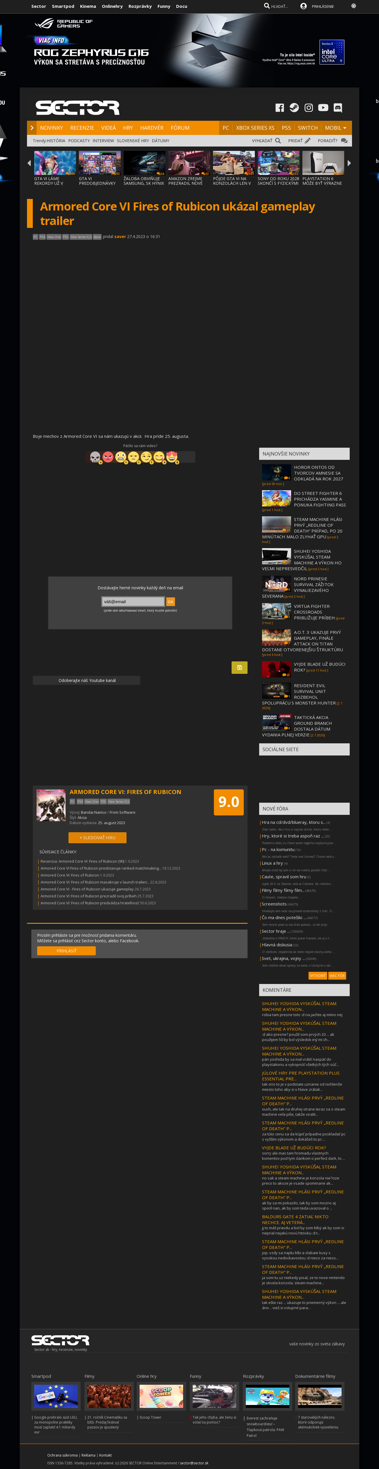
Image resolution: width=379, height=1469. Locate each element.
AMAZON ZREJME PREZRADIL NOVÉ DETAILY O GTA (185, 183)
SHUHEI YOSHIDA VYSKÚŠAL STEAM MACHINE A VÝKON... (299, 1006)
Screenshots (274, 904)
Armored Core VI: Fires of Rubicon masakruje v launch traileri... (95, 882)
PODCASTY (79, 140)
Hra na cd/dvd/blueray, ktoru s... (294, 822)
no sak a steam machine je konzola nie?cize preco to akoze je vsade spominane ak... (300, 1180)
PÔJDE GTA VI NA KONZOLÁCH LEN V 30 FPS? (232, 183)
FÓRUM (180, 127)
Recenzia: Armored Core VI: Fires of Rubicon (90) (82, 861)
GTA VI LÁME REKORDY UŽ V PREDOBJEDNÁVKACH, (56, 183)
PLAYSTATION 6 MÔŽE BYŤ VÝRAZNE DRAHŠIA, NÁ (322, 183)
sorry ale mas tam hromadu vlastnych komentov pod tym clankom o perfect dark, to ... (303, 1155)
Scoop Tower (150, 1417)
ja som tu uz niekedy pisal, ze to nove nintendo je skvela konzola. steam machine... (303, 1280)
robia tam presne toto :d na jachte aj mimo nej (302, 1014)
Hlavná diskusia (277, 944)
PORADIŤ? (327, 140)
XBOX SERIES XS (255, 127)
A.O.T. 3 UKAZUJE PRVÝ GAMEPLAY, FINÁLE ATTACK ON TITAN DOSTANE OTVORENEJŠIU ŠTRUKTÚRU (302, 640)
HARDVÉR (151, 127)
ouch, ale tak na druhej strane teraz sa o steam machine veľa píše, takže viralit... (303, 1111)
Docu (181, 6)
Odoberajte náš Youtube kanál (86, 680)
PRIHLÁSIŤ (67, 951)
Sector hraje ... (276, 931)
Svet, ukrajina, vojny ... (283, 958)
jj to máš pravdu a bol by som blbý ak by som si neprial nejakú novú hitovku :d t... (303, 1230)
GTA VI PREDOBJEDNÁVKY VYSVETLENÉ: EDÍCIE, (99, 183)
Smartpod (63, 6)
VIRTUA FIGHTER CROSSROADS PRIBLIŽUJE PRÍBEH (314, 612)
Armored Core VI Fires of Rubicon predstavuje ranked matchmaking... (101, 868)
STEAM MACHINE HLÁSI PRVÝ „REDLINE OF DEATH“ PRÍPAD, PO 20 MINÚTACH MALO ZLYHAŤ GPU (302, 527)
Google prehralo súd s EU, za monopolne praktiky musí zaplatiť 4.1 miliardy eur (55, 1425)
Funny (164, 6)
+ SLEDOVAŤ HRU (97, 837)
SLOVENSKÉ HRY (133, 140)
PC (226, 127)
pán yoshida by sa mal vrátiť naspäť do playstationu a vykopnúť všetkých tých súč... (300, 1062)
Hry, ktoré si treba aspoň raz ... (293, 836)
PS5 (286, 127)
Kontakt (105, 1455)
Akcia (82, 817)
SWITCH (308, 127)
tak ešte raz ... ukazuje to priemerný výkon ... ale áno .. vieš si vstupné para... (304, 1305)
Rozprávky (140, 6)
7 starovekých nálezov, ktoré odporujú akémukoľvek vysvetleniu (318, 1422)
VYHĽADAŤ (262, 140)
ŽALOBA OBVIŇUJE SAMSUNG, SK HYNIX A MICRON (144, 183)
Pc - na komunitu (278, 849)
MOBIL (333, 127)
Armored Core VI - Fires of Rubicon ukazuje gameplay (87, 889)
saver (120, 236)
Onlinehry (112, 6)
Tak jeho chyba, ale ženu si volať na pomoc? (214, 1420)
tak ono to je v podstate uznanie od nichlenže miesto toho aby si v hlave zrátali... (302, 1087)
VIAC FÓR (337, 975)
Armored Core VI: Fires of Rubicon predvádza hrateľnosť (90, 902)
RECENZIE (82, 127)
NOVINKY (51, 127)
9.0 (228, 801)
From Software (123, 812)
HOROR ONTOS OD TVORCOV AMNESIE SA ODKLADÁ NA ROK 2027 (318, 473)
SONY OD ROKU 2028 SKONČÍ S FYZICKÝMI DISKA (278, 183)
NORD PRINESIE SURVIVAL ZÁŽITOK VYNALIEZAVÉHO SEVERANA (298, 587)
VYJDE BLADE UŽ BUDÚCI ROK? (294, 1147)
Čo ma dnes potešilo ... (284, 917)
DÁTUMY (160, 140)
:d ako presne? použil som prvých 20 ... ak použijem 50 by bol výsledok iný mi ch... (298, 1037)
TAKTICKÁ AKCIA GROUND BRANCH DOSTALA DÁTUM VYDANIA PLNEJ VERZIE (297, 726)
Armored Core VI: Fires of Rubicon (70, 875)
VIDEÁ (108, 127)
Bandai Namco (94, 812)
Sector (38, 6)
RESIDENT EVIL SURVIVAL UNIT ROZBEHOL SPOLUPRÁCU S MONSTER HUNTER (299, 694)
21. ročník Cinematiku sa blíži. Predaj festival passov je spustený (107, 1422)
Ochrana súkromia (62, 1455)
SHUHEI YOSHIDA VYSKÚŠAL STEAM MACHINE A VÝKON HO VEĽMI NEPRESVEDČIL (302, 559)
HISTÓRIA (56, 140)
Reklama (88, 1455)
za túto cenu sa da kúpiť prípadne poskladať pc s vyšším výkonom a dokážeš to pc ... (303, 1136)
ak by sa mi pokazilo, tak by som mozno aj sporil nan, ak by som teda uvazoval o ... (299, 1205)
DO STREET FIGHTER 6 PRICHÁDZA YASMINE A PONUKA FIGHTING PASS (320, 499)
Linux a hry (273, 863)
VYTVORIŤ (318, 975)
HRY (128, 127)
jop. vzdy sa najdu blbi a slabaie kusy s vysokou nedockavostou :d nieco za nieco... (300, 1255)
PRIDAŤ (295, 140)
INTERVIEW (103, 140)
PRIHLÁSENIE (323, 6)
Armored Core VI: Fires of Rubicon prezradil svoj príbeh (89, 896)
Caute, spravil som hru (284, 876)
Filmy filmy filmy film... (283, 890)
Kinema (88, 6)
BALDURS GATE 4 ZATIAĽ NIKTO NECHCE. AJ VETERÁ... (295, 1219)
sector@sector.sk (194, 1463)
